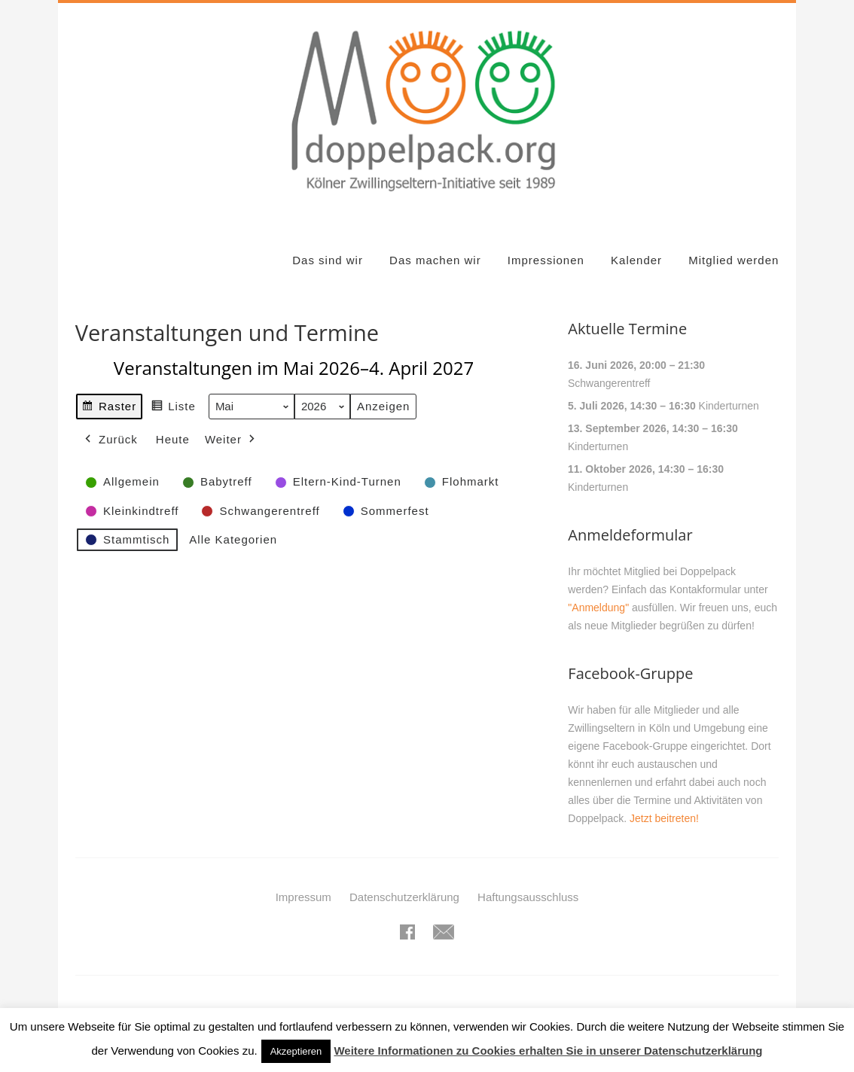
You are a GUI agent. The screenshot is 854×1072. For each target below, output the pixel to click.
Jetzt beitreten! (664, 818)
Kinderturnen (729, 406)
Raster (108, 408)
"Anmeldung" (598, 607)
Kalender (636, 260)
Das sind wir (327, 260)
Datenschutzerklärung (404, 897)
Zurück (110, 439)
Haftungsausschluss (527, 897)
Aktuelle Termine (627, 328)
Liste (173, 408)
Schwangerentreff (609, 383)
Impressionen (546, 260)
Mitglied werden (733, 260)
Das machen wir (435, 260)
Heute (173, 439)
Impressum (303, 897)
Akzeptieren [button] (296, 1051)
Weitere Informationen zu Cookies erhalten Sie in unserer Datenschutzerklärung (548, 1050)
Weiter (231, 439)
